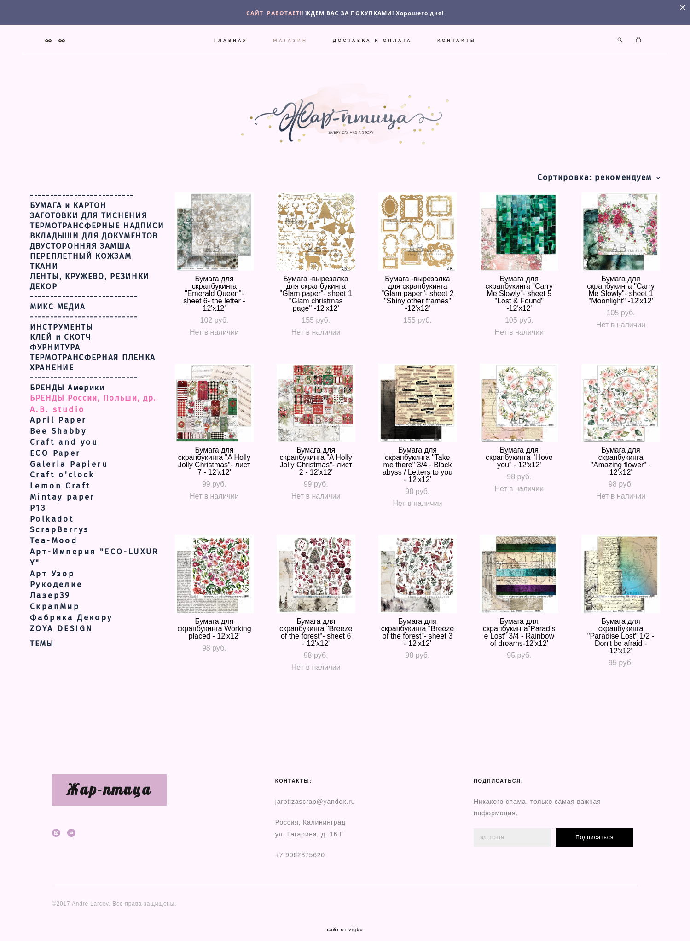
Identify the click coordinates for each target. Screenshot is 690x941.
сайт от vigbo (345, 919)
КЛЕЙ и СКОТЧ (60, 347)
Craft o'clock (62, 485)
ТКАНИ (44, 276)
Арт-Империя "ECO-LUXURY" (94, 567)
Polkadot (52, 529)
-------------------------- (82, 205)
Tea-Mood (53, 551)
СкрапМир (55, 617)
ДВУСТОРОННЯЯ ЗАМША (80, 256)
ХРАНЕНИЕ (52, 377)
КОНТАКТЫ (456, 38)
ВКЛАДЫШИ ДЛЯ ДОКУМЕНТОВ (94, 246)
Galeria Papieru (69, 474)
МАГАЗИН (290, 38)
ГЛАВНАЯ (231, 38)
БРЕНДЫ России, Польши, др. (93, 408)
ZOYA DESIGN (61, 638)
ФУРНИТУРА (55, 357)
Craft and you (64, 452)
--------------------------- (84, 306)
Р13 (38, 518)
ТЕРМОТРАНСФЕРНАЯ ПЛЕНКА (93, 367)
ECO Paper (55, 463)
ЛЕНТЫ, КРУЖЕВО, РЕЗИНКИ (90, 286)
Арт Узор (52, 583)
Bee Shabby (58, 441)
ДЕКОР (44, 296)
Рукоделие (56, 594)
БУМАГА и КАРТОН (68, 215)
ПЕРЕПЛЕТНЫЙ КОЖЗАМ (81, 266)
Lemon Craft (60, 496)
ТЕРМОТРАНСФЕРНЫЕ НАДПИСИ (97, 235)
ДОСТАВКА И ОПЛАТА (372, 38)
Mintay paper (62, 507)
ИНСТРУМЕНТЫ (61, 337)
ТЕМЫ (42, 654)
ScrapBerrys (59, 540)
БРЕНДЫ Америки (67, 398)
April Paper (58, 430)
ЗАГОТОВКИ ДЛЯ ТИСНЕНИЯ (88, 225)
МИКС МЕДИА (58, 317)
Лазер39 (50, 605)
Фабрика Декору (71, 627)
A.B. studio (57, 419)
